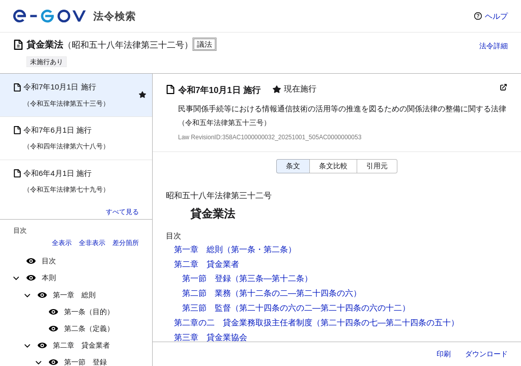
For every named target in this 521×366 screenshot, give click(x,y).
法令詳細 (493, 46)
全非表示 (92, 243)
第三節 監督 (206, 307)
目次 (49, 261)
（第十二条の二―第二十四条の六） (296, 293)
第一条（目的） (89, 312)
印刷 (444, 354)
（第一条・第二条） (259, 249)
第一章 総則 (74, 295)
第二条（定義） (89, 328)
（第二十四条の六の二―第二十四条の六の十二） (320, 307)
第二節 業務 (206, 293)
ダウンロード (486, 354)
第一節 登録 (206, 278)
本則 (49, 277)
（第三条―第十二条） (271, 278)
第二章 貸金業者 (81, 345)
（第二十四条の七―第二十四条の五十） (385, 322)
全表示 (62, 243)
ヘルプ (496, 16)
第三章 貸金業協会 (210, 337)
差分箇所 (125, 243)
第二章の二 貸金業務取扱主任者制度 (243, 322)
